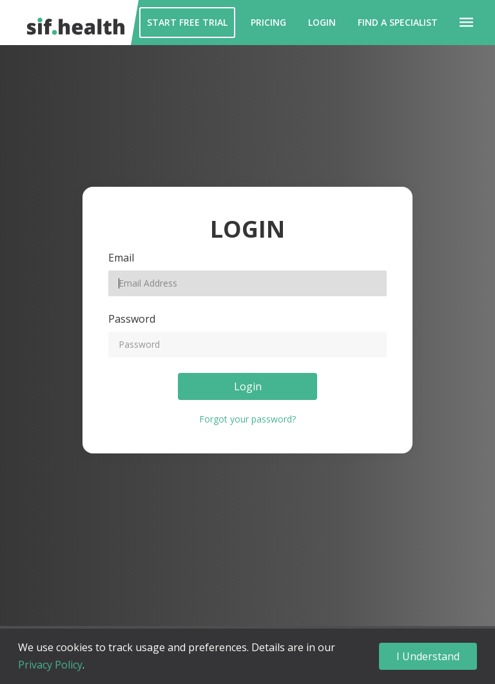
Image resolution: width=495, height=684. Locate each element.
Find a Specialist (398, 22)
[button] (466, 22)
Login (322, 22)
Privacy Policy (50, 665)
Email (121, 258)
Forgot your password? (247, 419)
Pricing (268, 22)
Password (131, 319)
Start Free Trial (187, 22)
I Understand (428, 656)
